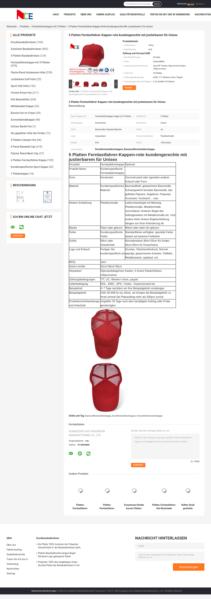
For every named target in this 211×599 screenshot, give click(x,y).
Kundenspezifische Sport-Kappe (29, 166)
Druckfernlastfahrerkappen (124, 416)
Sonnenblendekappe (23, 119)
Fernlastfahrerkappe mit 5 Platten (49, 26)
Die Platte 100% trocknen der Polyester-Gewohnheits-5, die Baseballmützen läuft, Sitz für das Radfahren (59, 546)
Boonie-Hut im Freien (23, 113)
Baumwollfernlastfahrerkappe (98, 416)
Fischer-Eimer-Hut (21, 92)
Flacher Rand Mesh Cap (24, 153)
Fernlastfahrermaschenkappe (149, 416)
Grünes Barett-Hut (21, 126)
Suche (157, 4)
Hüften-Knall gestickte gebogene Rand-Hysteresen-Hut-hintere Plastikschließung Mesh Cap (188, 507)
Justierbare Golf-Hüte (23, 79)
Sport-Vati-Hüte (20, 86)
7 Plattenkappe (19, 173)
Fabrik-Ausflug (105, 14)
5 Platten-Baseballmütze (25, 55)
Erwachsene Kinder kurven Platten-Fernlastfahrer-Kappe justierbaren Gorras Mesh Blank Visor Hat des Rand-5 (134, 507)
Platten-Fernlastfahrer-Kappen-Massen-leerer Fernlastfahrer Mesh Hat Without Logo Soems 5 (80, 507)
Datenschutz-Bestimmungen (43, 591)
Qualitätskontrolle (132, 14)
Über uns (86, 14)
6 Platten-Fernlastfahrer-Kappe (28, 160)
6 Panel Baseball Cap (23, 146)
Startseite (11, 26)
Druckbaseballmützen (23, 42)
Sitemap (11, 573)
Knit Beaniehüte (20, 99)
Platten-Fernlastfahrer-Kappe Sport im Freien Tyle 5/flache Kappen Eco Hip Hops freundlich (107, 507)
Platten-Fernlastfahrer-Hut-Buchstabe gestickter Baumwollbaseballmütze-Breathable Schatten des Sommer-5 (164, 507)
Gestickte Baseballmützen (26, 49)
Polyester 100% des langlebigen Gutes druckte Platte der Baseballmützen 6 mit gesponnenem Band (59, 564)
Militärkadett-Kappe (22, 106)
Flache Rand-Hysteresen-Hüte (28, 72)
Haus (56, 14)
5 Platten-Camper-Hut (23, 139)
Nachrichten (203, 14)
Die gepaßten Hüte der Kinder (28, 133)
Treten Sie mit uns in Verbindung (170, 14)
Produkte (69, 14)
